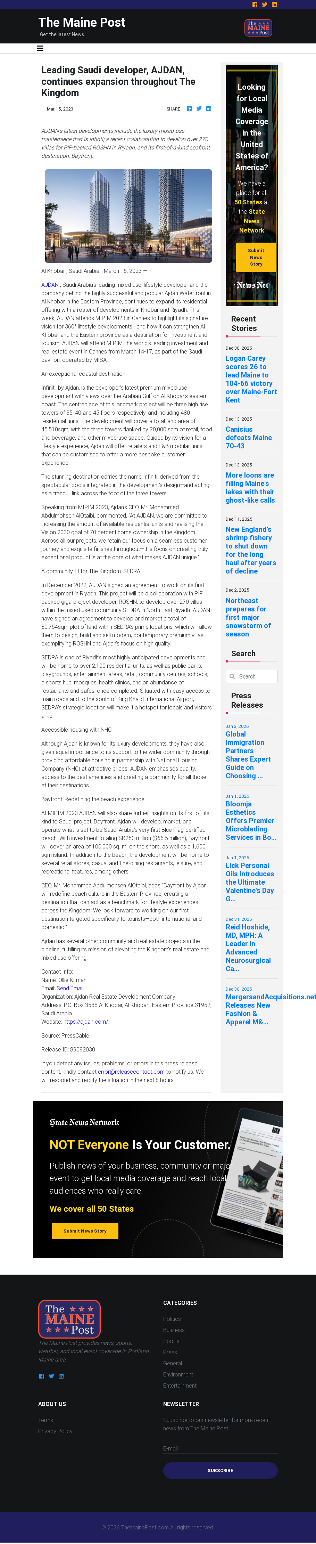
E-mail (170, 1448)
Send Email (70, 988)
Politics (172, 1318)
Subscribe (220, 1470)
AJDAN (50, 284)
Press (170, 1352)
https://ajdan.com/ (86, 1021)
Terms (45, 1419)
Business (174, 1329)
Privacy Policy (55, 1431)
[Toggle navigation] (40, 48)
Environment (178, 1374)
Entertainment (180, 1385)
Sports (171, 1341)
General (172, 1363)
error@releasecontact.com (131, 1071)
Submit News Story (256, 257)
